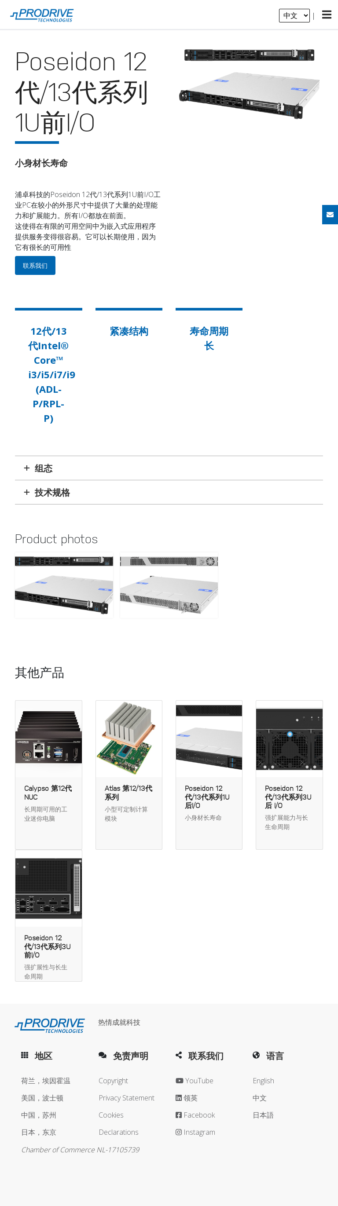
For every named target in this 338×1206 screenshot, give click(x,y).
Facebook (195, 1115)
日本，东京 (38, 1132)
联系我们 (35, 265)
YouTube (194, 1080)
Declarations (119, 1132)
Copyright (113, 1080)
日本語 (263, 1115)
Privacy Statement (126, 1098)
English (263, 1080)
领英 (187, 1098)
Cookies (111, 1115)
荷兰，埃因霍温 (45, 1080)
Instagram (195, 1132)
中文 (260, 1098)
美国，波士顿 (42, 1098)
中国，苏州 (38, 1115)
